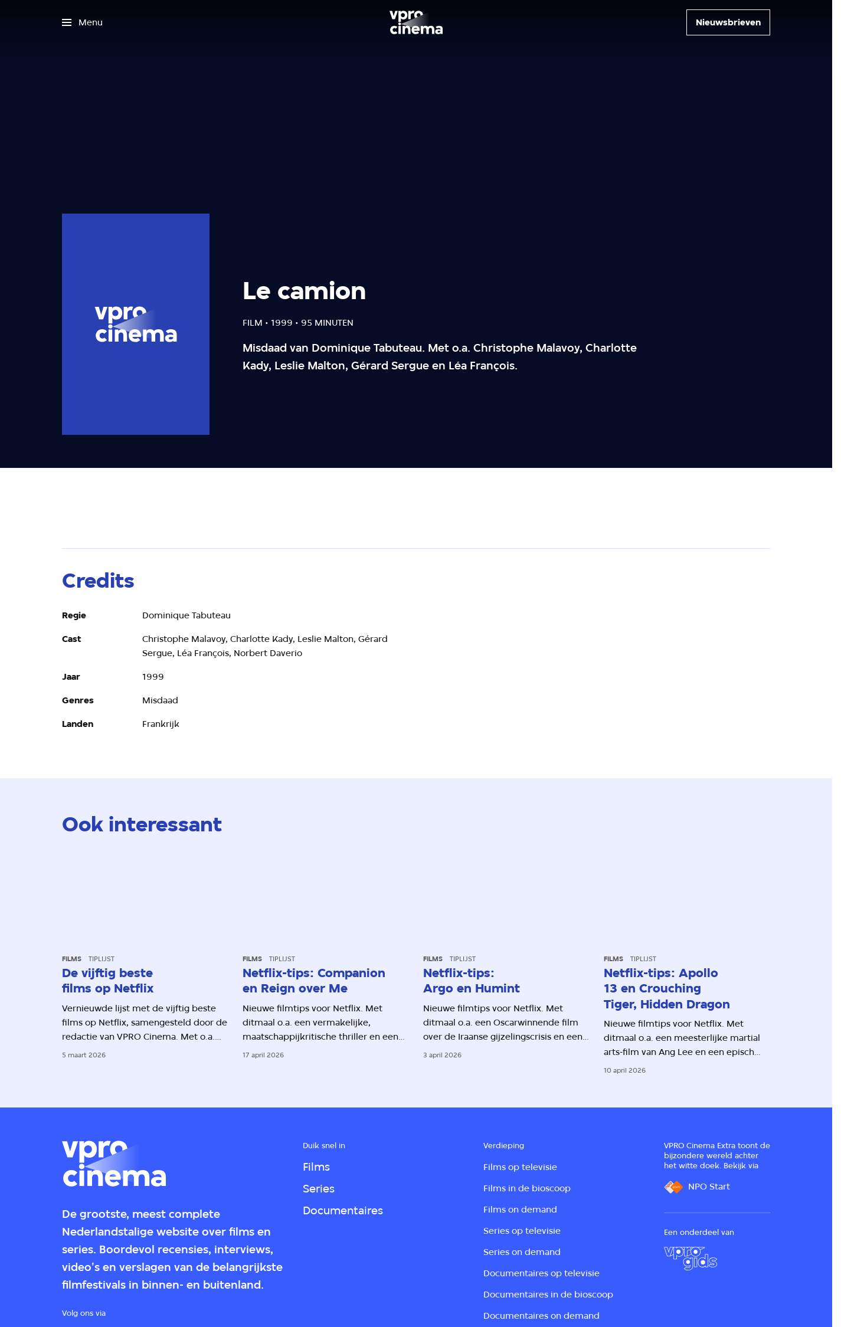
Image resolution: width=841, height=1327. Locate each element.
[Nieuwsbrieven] (728, 22)
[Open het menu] (82, 22)
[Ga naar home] (416, 22)
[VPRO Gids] (690, 1258)
